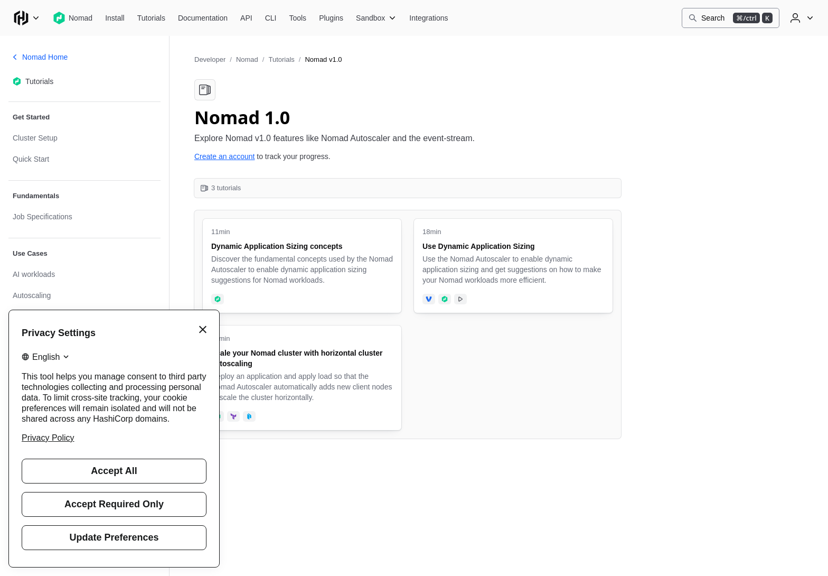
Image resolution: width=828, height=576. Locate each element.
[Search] (730, 18)
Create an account (224, 156)
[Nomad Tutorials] (151, 17)
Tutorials (281, 59)
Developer (209, 59)
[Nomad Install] (115, 17)
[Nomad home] (72, 18)
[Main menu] (26, 17)
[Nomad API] (246, 17)
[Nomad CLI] (271, 17)
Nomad (247, 59)
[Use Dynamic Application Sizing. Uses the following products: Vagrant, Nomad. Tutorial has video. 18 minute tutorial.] (513, 266)
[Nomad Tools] (298, 17)
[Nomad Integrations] (428, 17)
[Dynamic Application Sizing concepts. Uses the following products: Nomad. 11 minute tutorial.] (302, 266)
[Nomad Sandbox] (376, 17)
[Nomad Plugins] (331, 17)
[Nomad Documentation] (203, 17)
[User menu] (800, 17)
